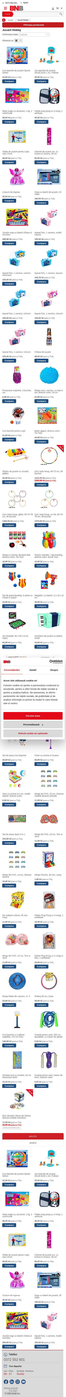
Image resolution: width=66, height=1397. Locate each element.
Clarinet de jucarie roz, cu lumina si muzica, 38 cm (46, 153)
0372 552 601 (11, 3)
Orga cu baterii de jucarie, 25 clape (47, 193)
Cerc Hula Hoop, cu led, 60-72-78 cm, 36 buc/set (48, 515)
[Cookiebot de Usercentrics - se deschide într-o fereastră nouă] (49, 662)
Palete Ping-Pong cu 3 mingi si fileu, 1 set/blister (48, 957)
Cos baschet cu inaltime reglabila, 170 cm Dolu (13, 1036)
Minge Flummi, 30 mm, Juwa (47, 875)
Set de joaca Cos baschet (14, 755)
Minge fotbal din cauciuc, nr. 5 (16, 996)
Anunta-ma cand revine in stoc (11, 1127)
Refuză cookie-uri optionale (33, 733)
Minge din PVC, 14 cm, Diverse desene (16, 876)
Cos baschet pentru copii (13, 431)
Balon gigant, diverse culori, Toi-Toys (47, 432)
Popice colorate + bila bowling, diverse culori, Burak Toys (48, 556)
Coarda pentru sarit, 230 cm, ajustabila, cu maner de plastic (48, 1036)
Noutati (33, 1136)
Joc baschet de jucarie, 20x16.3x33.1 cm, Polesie (46, 71)
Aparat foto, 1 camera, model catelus (48, 234)
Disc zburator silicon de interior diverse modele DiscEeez (16, 1117)
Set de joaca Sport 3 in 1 (13, 834)
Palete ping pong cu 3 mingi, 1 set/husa (48, 112)
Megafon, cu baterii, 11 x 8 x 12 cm (49, 596)
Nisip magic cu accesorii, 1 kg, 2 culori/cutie (17, 112)
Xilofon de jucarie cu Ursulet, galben (15, 472)
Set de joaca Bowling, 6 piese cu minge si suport (17, 596)
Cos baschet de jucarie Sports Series (16, 71)
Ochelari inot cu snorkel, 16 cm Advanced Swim (16, 1076)
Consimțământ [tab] (12, 670)
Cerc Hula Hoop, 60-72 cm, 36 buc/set (48, 472)
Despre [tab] (54, 670)
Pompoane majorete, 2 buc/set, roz (16, 391)
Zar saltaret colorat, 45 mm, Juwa (15, 916)
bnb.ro (16, 1394)
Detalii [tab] (33, 670)
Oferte (33, 1143)
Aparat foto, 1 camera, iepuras (48, 273)
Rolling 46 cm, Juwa (43, 996)
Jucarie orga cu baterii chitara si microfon (17, 234)
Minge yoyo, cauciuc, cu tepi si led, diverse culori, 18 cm (48, 391)
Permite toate (33, 716)
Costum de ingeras (11, 192)
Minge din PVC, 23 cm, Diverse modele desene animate (49, 795)
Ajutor (25, 2)
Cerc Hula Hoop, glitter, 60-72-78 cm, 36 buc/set (17, 515)
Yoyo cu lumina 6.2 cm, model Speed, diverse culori (16, 795)
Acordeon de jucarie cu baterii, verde (48, 637)
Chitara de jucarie (42, 352)
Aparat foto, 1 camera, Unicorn (16, 314)
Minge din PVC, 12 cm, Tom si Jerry (16, 957)
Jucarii (10, 20)
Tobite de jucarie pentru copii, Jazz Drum (15, 153)
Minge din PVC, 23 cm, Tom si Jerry (48, 835)
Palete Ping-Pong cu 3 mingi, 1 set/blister (48, 916)
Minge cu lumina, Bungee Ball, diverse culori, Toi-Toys (16, 556)
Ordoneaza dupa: (10, 34)
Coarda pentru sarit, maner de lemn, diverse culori (48, 1076)
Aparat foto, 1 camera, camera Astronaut (16, 274)
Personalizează (33, 724)
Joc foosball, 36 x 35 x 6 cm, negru (15, 637)
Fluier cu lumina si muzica (46, 755)
